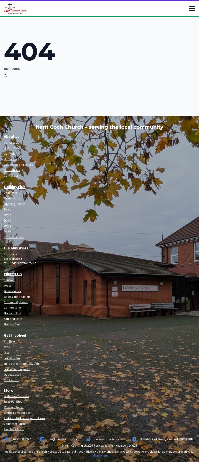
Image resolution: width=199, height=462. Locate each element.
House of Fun (12, 313)
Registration (12, 198)
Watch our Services (16, 396)
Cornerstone (12, 308)
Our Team (10, 159)
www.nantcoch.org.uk (108, 439)
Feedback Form (14, 429)
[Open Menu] (192, 8)
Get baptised (12, 375)
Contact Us (11, 176)
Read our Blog (13, 402)
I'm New (9, 341)
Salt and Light (13, 319)
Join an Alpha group (17, 369)
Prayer (8, 286)
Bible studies (12, 291)
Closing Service (14, 237)
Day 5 (7, 231)
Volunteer (10, 193)
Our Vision (10, 154)
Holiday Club (14, 187)
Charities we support (18, 413)
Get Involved (15, 335)
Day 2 (7, 215)
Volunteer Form (14, 424)
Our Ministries (16, 248)
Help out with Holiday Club (22, 364)
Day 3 (7, 220)
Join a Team (12, 358)
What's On (13, 274)
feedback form (99, 456)
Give (7, 353)
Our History (11, 148)
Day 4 (7, 226)
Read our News (14, 407)
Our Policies (12, 170)
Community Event (16, 302)
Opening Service (14, 204)
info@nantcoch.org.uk (62, 439)
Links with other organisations (24, 418)
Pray (7, 347)
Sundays (9, 280)
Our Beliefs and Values (18, 165)
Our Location (12, 142)
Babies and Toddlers (17, 297)
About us (11, 136)
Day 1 (7, 209)
